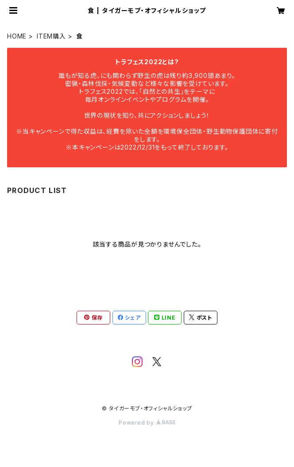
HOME (17, 36)
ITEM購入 (51, 36)
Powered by (147, 422)
